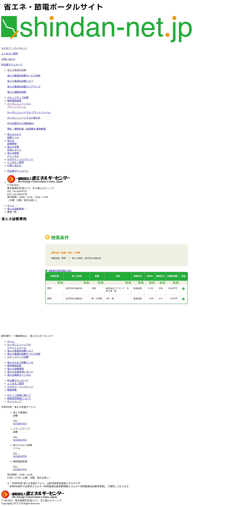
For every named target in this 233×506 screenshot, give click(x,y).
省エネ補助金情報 (16, 92)
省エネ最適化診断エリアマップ (23, 86)
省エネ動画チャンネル (19, 375)
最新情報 (12, 390)
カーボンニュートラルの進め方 (23, 118)
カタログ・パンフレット (14, 48)
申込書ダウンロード (12, 64)
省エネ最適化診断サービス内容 (23, 75)
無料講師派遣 (14, 100)
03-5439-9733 (20, 440)
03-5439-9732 (20, 423)
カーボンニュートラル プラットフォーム (29, 112)
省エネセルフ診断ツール (20, 362)
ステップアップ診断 (18, 97)
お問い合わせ (8, 59)
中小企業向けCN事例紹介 (20, 123)
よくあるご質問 (9, 53)
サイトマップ (14, 401)
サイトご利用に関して (19, 395)
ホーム (10, 205)
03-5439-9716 (20, 469)
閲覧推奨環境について (19, 398)
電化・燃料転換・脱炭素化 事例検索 (26, 129)
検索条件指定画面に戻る (60, 271)
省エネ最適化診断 (16, 70)
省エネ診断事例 (15, 209)
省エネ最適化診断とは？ (20, 81)
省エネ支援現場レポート (20, 372)
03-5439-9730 (20, 456)
